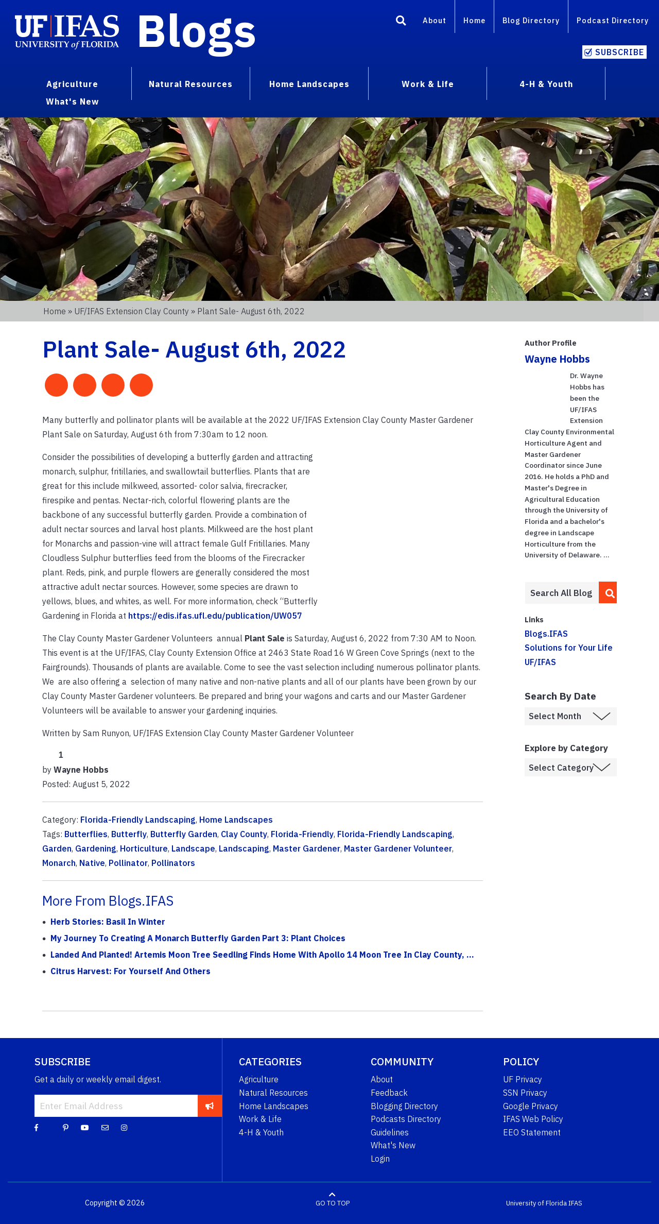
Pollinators (173, 863)
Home (474, 20)
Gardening (95, 848)
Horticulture (144, 848)
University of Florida (536, 1203)
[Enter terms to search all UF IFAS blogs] (561, 593)
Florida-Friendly (302, 834)
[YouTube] (85, 1127)
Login (380, 1158)
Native (92, 863)
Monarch (59, 863)
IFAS (575, 1203)
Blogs (196, 30)
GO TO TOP (333, 1203)
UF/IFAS (540, 662)
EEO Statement (532, 1132)
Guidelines (390, 1132)
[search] (608, 592)
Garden (57, 848)
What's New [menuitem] (72, 101)
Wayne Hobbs (557, 358)
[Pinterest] (65, 1127)
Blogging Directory (404, 1106)
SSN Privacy (525, 1092)
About (434, 20)
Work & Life (260, 1119)
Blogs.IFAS (546, 633)
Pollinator (128, 863)
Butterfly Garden (183, 834)
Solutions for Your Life (569, 647)
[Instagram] (124, 1127)
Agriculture (259, 1079)
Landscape (193, 848)
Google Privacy (530, 1106)
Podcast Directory (613, 20)
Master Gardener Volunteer (398, 848)
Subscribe (619, 52)
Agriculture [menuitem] (72, 84)
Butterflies (86, 834)
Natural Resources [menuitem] (191, 84)
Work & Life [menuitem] (428, 84)
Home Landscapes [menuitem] (309, 84)
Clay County (244, 834)
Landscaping (244, 848)
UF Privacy (522, 1079)
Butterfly (129, 834)
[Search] (401, 22)
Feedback (389, 1092)
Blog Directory (531, 20)
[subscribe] (210, 1105)
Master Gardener (306, 848)
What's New (393, 1145)
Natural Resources (273, 1092)
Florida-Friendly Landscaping (138, 819)
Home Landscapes (236, 819)
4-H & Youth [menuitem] (546, 84)
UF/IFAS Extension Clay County (131, 311)
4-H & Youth (261, 1132)
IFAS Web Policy (533, 1119)
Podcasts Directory (406, 1119)
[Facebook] (36, 1127)
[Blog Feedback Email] (105, 1127)
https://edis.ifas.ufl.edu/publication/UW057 (215, 615)
